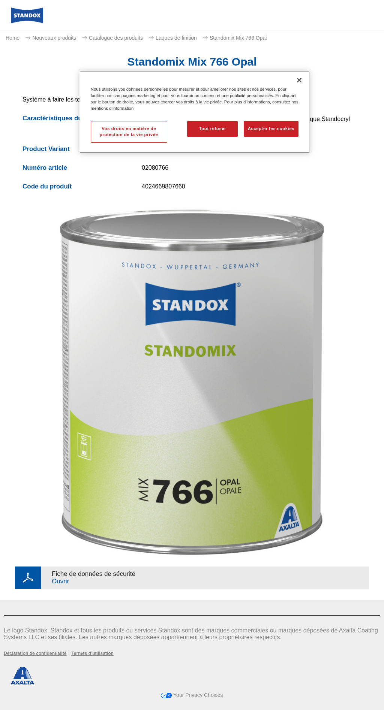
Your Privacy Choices (192, 695)
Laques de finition (176, 38)
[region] (195, 112)
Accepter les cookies (271, 128)
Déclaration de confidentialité (35, 653)
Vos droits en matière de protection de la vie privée (129, 131)
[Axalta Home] (27, 21)
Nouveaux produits (54, 38)
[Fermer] (299, 80)
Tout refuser (212, 128)
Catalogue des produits (116, 38)
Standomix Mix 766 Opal (238, 38)
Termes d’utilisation (92, 653)
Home (13, 38)
